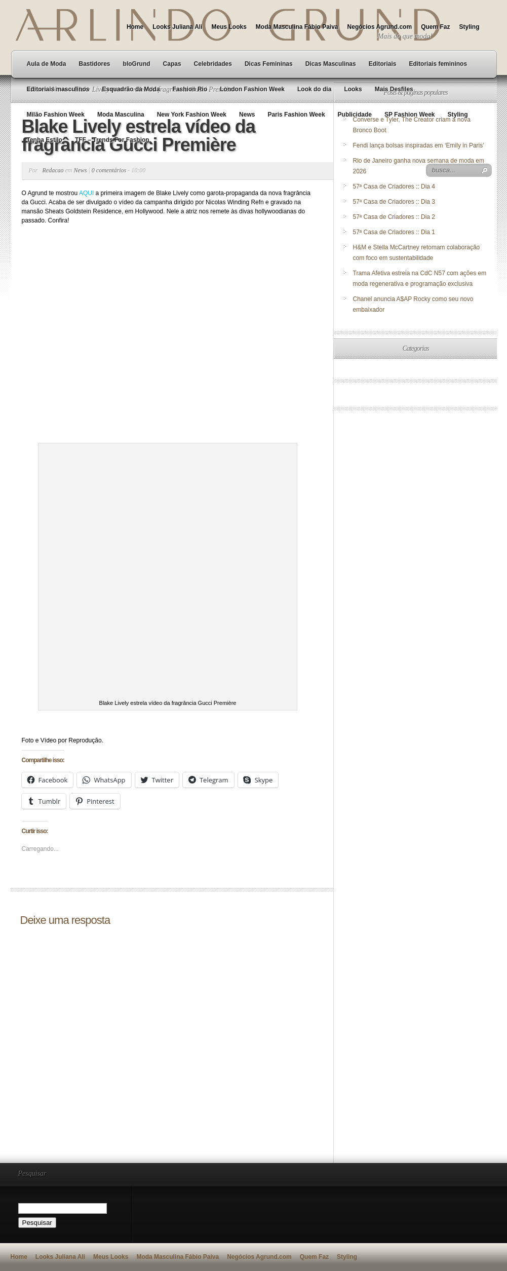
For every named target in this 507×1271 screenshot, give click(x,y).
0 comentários (109, 170)
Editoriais (383, 63)
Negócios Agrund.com (379, 26)
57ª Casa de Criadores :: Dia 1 (394, 232)
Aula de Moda (46, 63)
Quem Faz (435, 26)
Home (135, 26)
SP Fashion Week (409, 114)
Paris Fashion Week (296, 114)
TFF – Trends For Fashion (112, 139)
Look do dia (314, 89)
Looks (353, 89)
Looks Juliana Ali (177, 26)
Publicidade (355, 114)
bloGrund (136, 63)
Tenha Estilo (44, 139)
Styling (469, 26)
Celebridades (213, 63)
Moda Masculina (120, 114)
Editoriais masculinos (58, 89)
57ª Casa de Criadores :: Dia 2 (394, 216)
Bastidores (94, 63)
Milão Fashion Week (56, 114)
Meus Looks (228, 26)
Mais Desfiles (394, 89)
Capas (172, 63)
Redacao (53, 170)
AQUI (86, 193)
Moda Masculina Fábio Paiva (297, 26)
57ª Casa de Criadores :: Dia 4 (394, 186)
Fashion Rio (190, 89)
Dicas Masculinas (330, 63)
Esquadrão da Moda (131, 89)
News (247, 114)
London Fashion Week (252, 89)
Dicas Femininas (269, 63)
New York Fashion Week (191, 114)
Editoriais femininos (438, 63)
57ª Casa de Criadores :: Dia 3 (394, 201)
